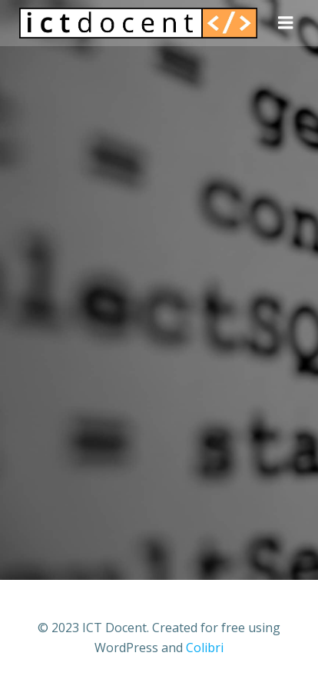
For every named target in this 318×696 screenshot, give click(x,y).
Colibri (205, 647)
